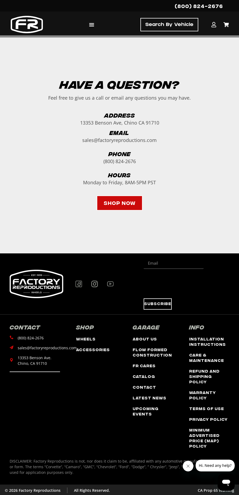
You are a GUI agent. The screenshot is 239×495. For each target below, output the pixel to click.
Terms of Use (206, 408)
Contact (144, 387)
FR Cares (144, 365)
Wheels (86, 338)
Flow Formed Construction (152, 352)
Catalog (144, 376)
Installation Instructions (207, 341)
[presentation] (184, 283)
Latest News (149, 397)
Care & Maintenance (206, 357)
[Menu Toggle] (91, 24)
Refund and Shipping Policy (204, 376)
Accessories (93, 349)
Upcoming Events (145, 411)
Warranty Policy (202, 395)
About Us (145, 338)
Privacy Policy (208, 419)
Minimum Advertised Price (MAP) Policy (204, 438)
